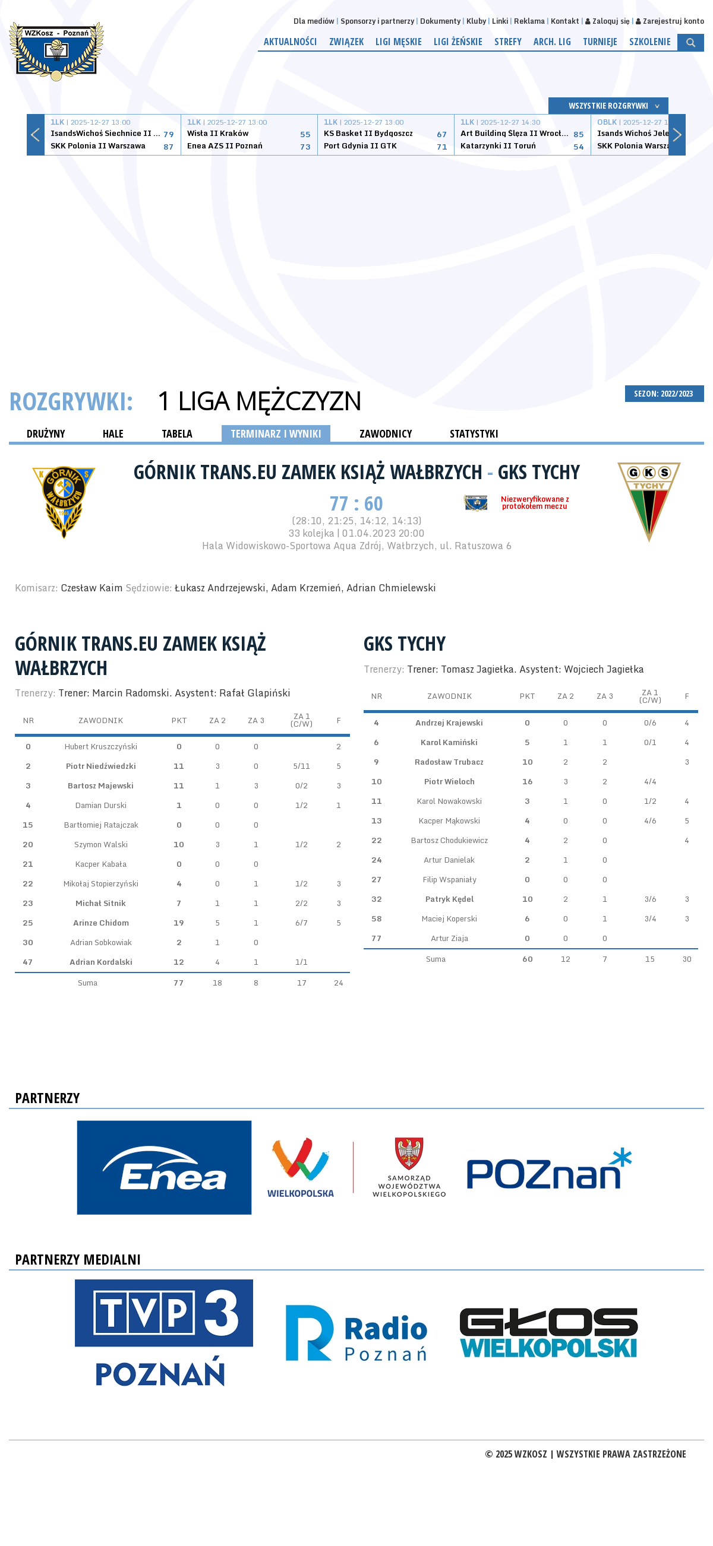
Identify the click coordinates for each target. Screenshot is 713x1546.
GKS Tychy (539, 471)
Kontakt (565, 21)
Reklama (529, 21)
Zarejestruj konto (670, 21)
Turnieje (600, 41)
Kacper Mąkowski (449, 820)
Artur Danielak (449, 859)
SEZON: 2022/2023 (664, 393)
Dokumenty (440, 21)
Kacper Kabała (101, 863)
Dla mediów (314, 21)
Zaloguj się (607, 21)
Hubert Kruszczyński (100, 746)
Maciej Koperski (449, 918)
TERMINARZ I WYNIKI (276, 433)
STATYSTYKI (474, 433)
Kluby (476, 21)
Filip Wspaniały (449, 879)
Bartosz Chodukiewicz (449, 840)
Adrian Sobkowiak (101, 942)
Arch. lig (552, 41)
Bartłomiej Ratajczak (101, 824)
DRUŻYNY (46, 433)
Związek (346, 41)
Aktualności (290, 41)
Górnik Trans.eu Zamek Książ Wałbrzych (310, 471)
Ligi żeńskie (458, 41)
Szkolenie (650, 41)
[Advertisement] (357, 256)
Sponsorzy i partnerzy (377, 21)
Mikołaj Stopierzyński (100, 883)
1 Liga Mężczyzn (259, 400)
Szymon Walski (101, 844)
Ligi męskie (399, 41)
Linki (500, 21)
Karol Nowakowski (449, 800)
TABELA (177, 433)
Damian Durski (101, 805)
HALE (113, 433)
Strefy (508, 41)
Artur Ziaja (449, 938)
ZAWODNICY (385, 433)
